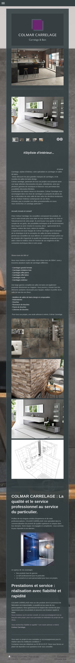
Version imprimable (18, 657)
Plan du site (34, 657)
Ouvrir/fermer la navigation (37, 3)
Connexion (62, 657)
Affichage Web (60, 659)
